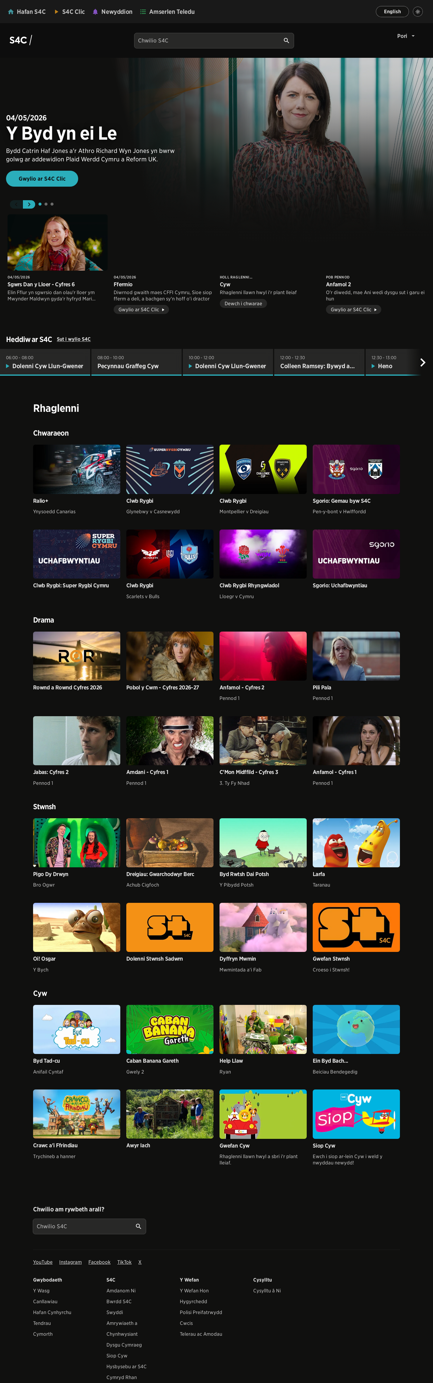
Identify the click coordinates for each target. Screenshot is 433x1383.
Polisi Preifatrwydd (201, 1312)
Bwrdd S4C (119, 1301)
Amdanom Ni (121, 1291)
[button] (16, 204)
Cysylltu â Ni (267, 1291)
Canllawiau (45, 1301)
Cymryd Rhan (121, 1377)
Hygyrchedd (193, 1301)
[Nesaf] (423, 362)
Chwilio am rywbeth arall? (68, 1209)
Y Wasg (41, 1291)
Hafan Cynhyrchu (52, 1312)
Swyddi (114, 1312)
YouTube (43, 1262)
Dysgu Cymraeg (124, 1345)
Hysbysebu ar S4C (126, 1366)
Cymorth (43, 1334)
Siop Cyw (116, 1356)
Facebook (99, 1262)
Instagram (70, 1262)
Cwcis (186, 1323)
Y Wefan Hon (194, 1291)
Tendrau (42, 1323)
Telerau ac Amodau (201, 1334)
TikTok (124, 1262)
